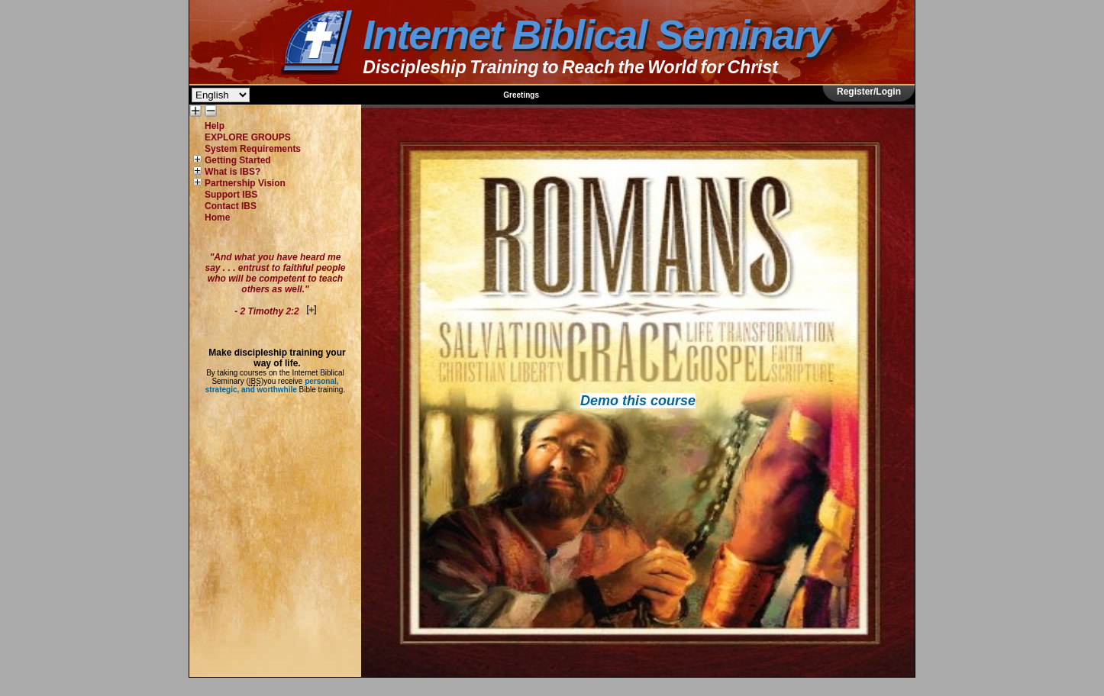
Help (214, 126)
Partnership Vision (245, 183)
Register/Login (869, 91)
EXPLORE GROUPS (248, 137)
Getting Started (238, 160)
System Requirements (253, 148)
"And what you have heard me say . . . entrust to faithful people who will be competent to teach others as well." (275, 284)
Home (217, 217)
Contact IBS (231, 206)
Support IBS (231, 194)
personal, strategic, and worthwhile (272, 385)
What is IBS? (232, 171)
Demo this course (638, 400)
